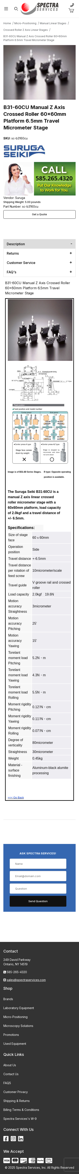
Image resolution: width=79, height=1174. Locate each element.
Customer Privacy (15, 1092)
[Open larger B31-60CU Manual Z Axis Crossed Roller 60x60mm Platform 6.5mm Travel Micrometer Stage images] (39, 72)
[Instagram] (13, 1139)
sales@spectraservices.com (26, 980)
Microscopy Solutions (18, 1026)
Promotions (11, 1034)
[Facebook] (6, 1139)
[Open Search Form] (16, 9)
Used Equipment (14, 1043)
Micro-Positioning (15, 1017)
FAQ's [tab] (11, 272)
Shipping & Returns (16, 1101)
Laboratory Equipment (18, 1008)
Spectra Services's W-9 (20, 1118)
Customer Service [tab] (21, 263)
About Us (9, 1065)
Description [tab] (16, 244)
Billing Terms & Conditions (21, 1110)
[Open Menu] (6, 9)
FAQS (7, 1083)
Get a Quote (39, 214)
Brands (8, 999)
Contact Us (11, 1074)
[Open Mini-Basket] (72, 10)
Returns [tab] (13, 253)
